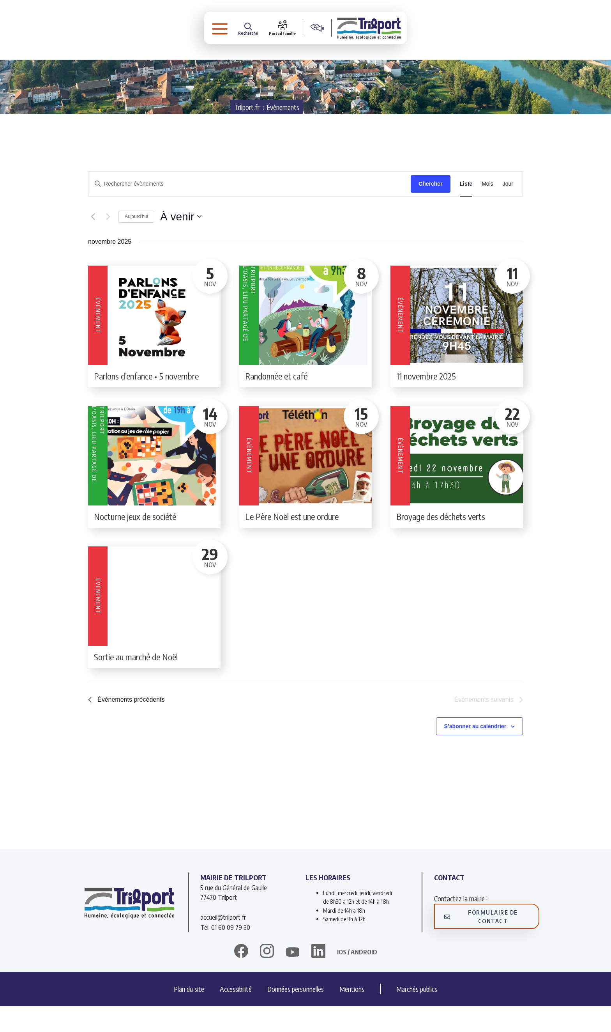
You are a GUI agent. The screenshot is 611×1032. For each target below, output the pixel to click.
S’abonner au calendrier (475, 752)
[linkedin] (318, 978)
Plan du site (189, 1015)
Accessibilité (236, 1015)
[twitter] (293, 978)
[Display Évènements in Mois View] (487, 210)
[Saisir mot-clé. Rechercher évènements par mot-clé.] (249, 210)
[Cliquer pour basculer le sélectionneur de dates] (180, 243)
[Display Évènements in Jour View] (508, 210)
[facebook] (241, 978)
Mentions (351, 1015)
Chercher (430, 210)
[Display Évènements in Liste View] (466, 210)
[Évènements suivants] (108, 243)
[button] (216, 29)
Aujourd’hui (136, 242)
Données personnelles (295, 1015)
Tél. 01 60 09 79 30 (225, 953)
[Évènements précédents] (92, 243)
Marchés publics (416, 1015)
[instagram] (267, 978)
